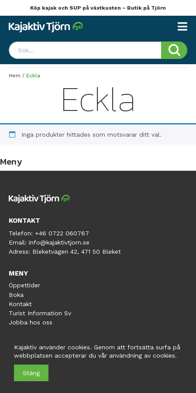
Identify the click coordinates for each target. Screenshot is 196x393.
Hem (15, 75)
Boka (16, 294)
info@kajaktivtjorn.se (59, 242)
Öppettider (24, 285)
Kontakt (20, 303)
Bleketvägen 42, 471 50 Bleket (76, 251)
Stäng (31, 372)
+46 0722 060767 (62, 233)
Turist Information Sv (40, 313)
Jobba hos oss (30, 322)
